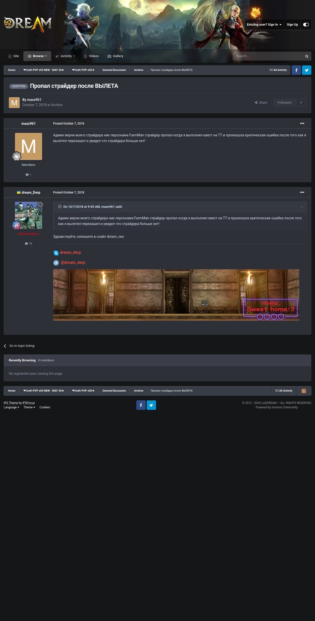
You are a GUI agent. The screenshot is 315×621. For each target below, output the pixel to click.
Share (261, 102)
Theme (29, 407)
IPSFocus (28, 403)
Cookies (45, 407)
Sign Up (292, 24)
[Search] (256, 56)
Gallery (117, 56)
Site (16, 56)
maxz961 (34, 100)
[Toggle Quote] (60, 206)
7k (28, 243)
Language (11, 407)
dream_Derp (31, 192)
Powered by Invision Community (277, 407)
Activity (66, 56)
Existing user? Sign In (264, 24)
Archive (57, 105)
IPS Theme (11, 403)
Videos (93, 56)
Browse (38, 56)
